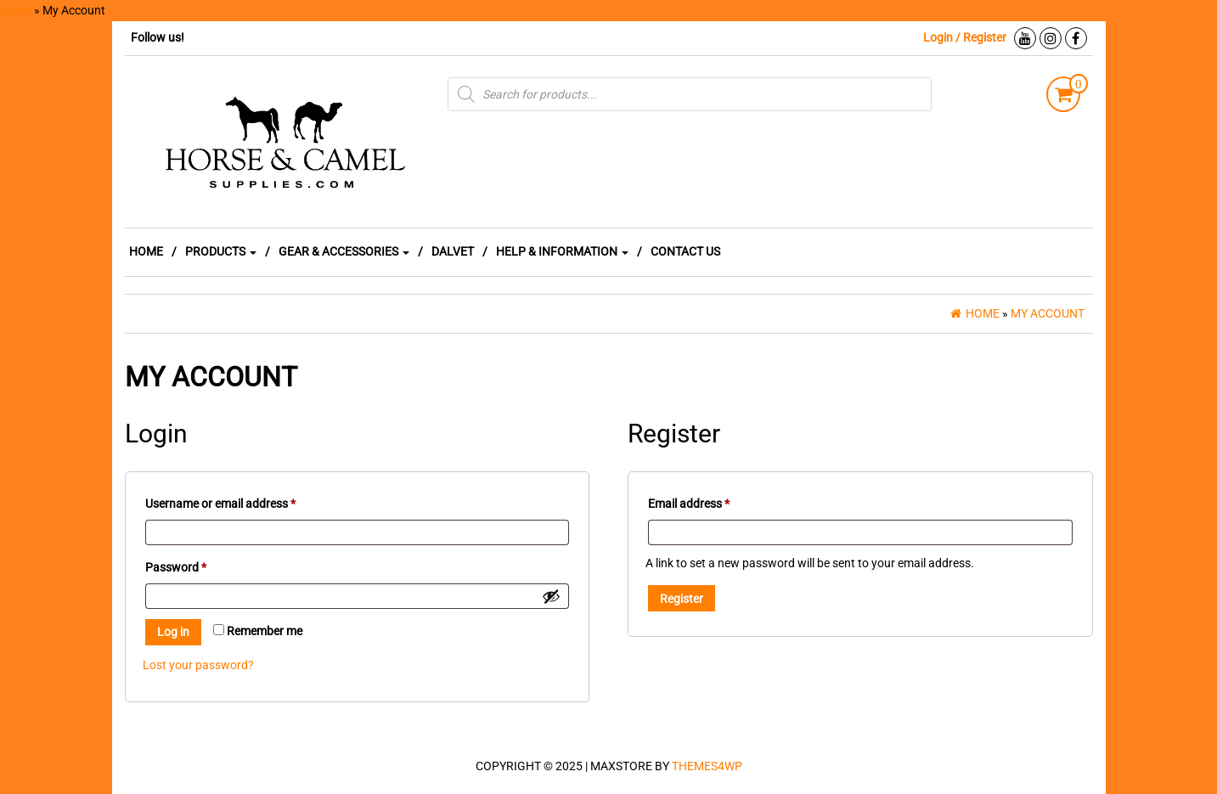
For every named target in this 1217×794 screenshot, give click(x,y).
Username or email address (243, 501)
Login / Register (964, 37)
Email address (711, 501)
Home (15, 10)
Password (198, 564)
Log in (173, 632)
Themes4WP (707, 766)
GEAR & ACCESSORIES (344, 251)
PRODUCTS (220, 251)
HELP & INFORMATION (562, 251)
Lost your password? (198, 665)
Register (681, 598)
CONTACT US (685, 251)
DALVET (452, 251)
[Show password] (551, 596)
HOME (146, 251)
